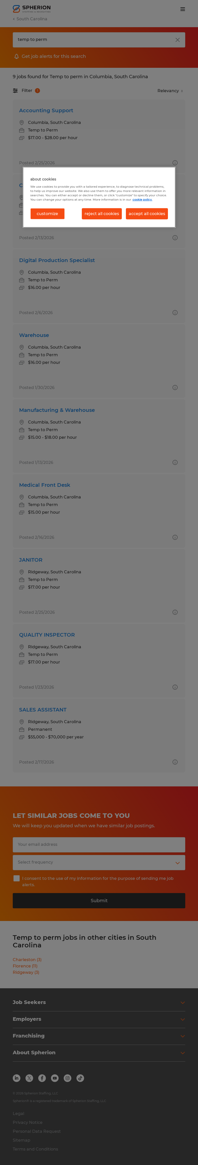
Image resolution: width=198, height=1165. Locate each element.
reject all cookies (102, 213)
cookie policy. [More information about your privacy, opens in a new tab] (142, 199)
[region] (99, 197)
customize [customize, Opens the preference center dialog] (47, 213)
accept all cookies (147, 213)
